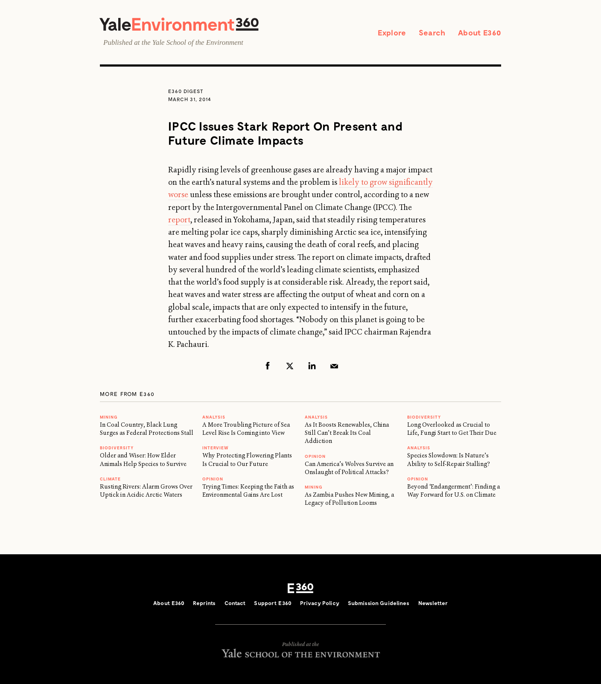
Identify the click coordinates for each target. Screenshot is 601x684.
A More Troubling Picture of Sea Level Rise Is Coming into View (246, 429)
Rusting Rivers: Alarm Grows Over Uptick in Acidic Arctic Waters (146, 490)
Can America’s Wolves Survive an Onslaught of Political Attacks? (349, 468)
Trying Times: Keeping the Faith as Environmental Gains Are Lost (248, 490)
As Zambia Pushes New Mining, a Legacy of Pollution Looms (349, 498)
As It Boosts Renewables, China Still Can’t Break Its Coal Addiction (347, 433)
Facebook (267, 366)
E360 (300, 588)
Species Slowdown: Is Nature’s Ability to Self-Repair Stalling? (448, 459)
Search (432, 32)
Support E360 (273, 603)
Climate (110, 478)
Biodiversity (117, 447)
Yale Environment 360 (179, 24)
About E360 (479, 32)
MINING (108, 416)
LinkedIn (312, 366)
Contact (235, 603)
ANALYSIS (213, 416)
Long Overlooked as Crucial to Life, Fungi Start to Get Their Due (451, 429)
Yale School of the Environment (197, 42)
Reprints (204, 603)
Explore (392, 32)
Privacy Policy (319, 603)
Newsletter (433, 603)
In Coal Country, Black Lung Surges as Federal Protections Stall (146, 429)
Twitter (290, 366)
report (179, 220)
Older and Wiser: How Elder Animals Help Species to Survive (143, 459)
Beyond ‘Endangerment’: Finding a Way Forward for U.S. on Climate (453, 490)
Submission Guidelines (379, 603)
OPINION (212, 478)
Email (334, 366)
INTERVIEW (215, 447)
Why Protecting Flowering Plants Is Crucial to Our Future (247, 459)
